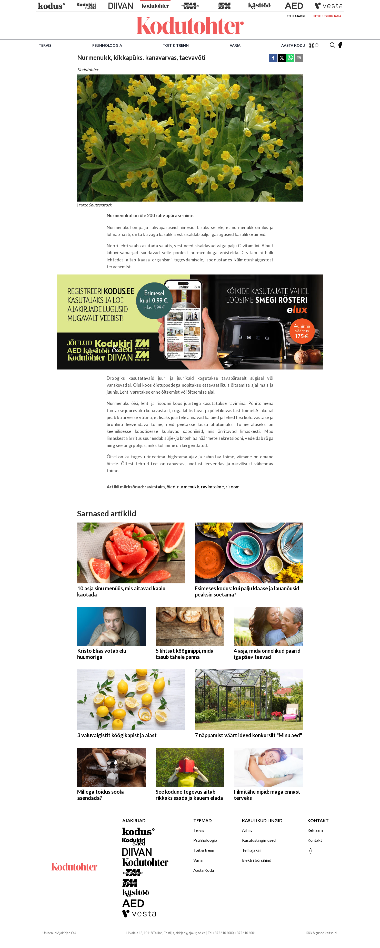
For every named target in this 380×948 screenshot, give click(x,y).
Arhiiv (247, 830)
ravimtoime (212, 486)
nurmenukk (188, 486)
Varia (235, 45)
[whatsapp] (290, 58)
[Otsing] (332, 45)
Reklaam (315, 830)
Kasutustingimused (259, 840)
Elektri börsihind (256, 860)
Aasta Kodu (293, 45)
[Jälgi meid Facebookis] (340, 45)
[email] (299, 58)
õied (171, 486)
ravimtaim (155, 486)
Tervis (45, 45)
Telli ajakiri (296, 16)
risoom (232, 486)
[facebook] (273, 58)
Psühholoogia (107, 45)
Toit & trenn (176, 45)
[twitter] (282, 58)
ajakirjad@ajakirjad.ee (189, 933)
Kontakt (314, 840)
